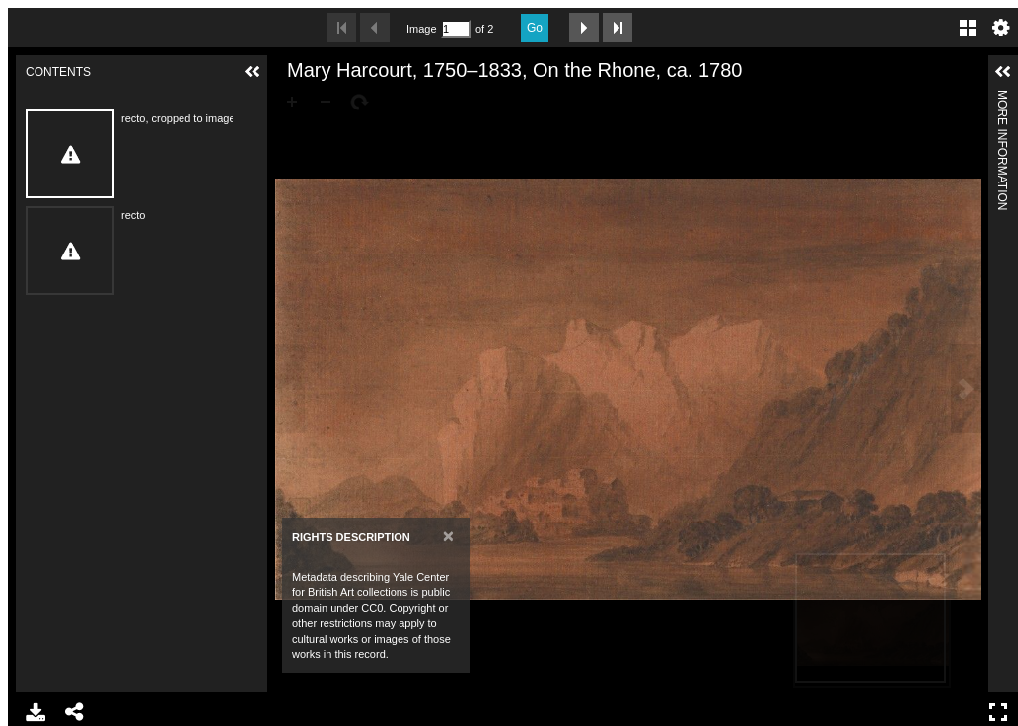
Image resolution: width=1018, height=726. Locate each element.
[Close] (448, 535)
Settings (1001, 27)
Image (421, 29)
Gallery (967, 27)
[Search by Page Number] (456, 29)
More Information (1002, 98)
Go (535, 28)
